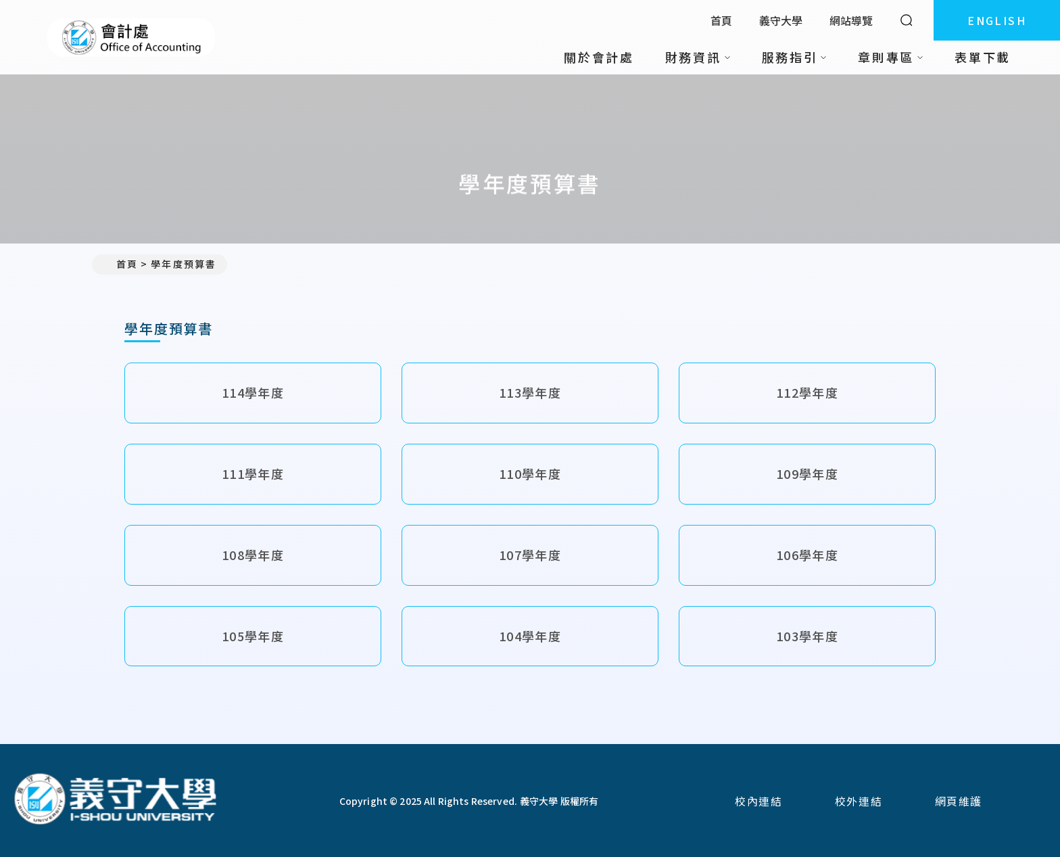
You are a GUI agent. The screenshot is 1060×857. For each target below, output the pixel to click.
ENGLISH (996, 20)
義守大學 (780, 20)
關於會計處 (599, 57)
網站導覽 (851, 20)
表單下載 (983, 57)
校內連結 (758, 801)
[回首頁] (115, 800)
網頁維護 (958, 801)
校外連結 (858, 801)
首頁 (721, 20)
